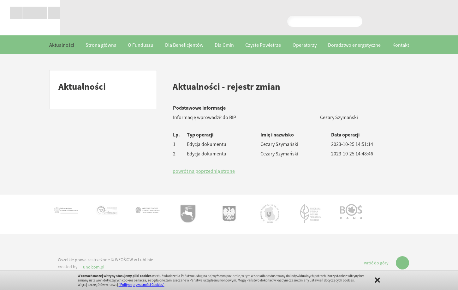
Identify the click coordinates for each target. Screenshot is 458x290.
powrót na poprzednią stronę (204, 171)
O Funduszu (140, 45)
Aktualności (61, 45)
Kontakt (400, 45)
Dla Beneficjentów (184, 45)
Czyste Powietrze (263, 45)
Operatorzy (305, 45)
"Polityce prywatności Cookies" (141, 284)
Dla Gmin (224, 45)
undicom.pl (93, 267)
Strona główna (101, 45)
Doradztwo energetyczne (354, 45)
